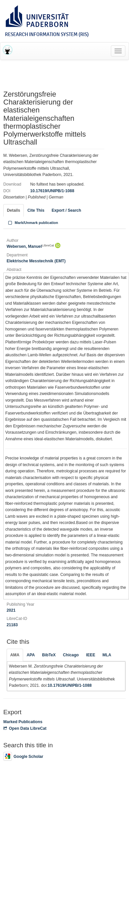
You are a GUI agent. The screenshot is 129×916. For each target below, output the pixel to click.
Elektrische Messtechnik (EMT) (36, 261)
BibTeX (49, 655)
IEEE (90, 655)
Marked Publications (23, 722)
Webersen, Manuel (30, 246)
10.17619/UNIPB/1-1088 (52, 191)
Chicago (71, 655)
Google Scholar (23, 756)
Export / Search (66, 210)
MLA (107, 655)
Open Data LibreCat (25, 728)
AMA (14, 655)
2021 (11, 610)
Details (13, 210)
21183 (12, 625)
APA (31, 655)
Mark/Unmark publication (32, 223)
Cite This (35, 210)
